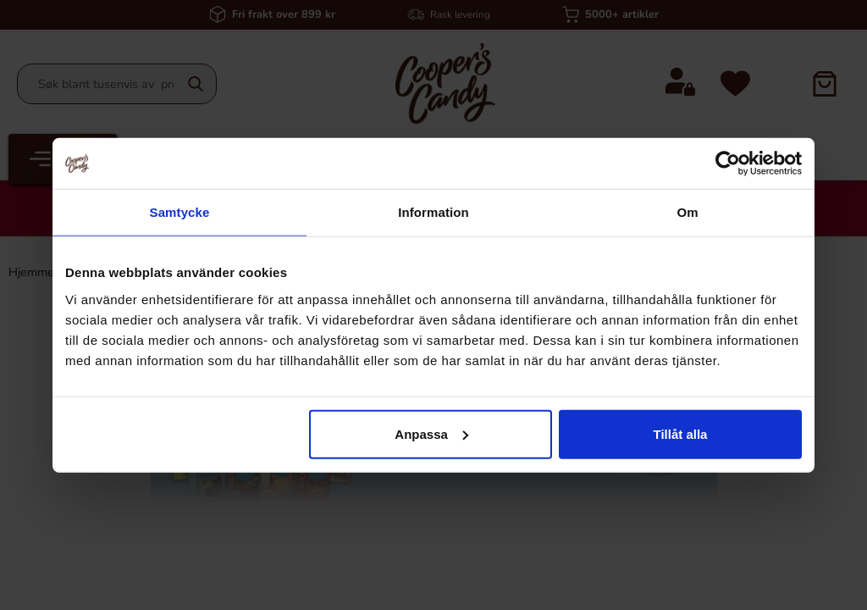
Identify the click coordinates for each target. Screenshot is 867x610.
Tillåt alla (680, 433)
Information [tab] (433, 212)
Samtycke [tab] (180, 212)
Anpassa (431, 433)
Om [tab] (687, 212)
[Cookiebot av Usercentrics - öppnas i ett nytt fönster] (728, 163)
